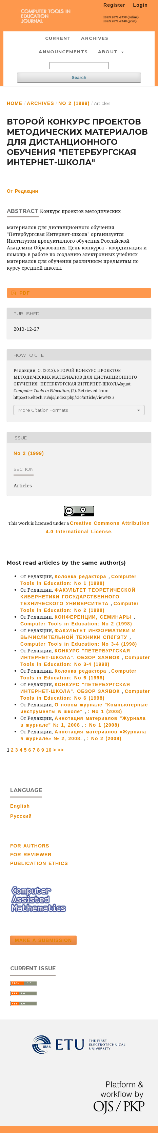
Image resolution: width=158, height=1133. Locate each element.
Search (79, 77)
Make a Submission (43, 940)
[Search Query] (79, 65)
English (20, 806)
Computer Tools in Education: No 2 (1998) (76, 623)
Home (14, 103)
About (109, 51)
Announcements (63, 51)
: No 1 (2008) (104, 711)
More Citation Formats (43, 410)
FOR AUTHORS (29, 845)
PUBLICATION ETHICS (39, 863)
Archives (94, 38)
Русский (21, 816)
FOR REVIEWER (31, 854)
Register (114, 5)
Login (140, 5)
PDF (23, 293)
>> (61, 750)
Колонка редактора (81, 576)
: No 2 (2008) (104, 738)
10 (49, 750)
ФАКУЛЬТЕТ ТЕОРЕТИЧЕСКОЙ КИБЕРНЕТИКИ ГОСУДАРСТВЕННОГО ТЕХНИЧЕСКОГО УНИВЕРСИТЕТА (78, 596)
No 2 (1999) (74, 103)
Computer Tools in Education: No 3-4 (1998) (78, 644)
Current (58, 38)
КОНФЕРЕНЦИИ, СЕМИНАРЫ (94, 617)
